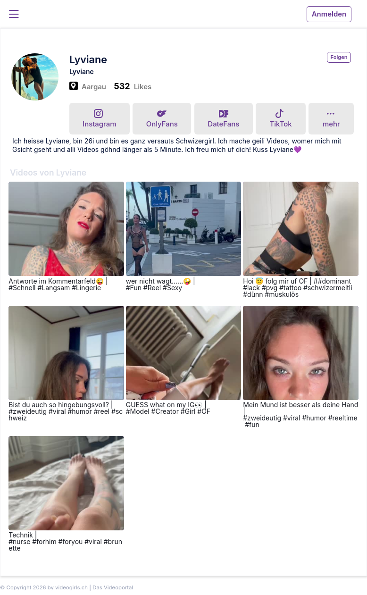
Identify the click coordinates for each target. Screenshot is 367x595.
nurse (21, 541)
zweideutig (30, 411)
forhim (46, 541)
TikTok (281, 118)
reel (103, 411)
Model (140, 411)
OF (205, 411)
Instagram (99, 118)
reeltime (344, 418)
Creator (166, 411)
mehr (331, 118)
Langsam (56, 288)
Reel (154, 288)
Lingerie (88, 288)
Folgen (339, 57)
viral (59, 411)
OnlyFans (162, 119)
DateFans (223, 119)
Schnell (24, 288)
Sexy (174, 288)
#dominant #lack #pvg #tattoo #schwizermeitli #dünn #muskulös (297, 287)
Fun (136, 288)
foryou (72, 541)
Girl (190, 411)
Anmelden (329, 14)
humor (82, 411)
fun (254, 424)
